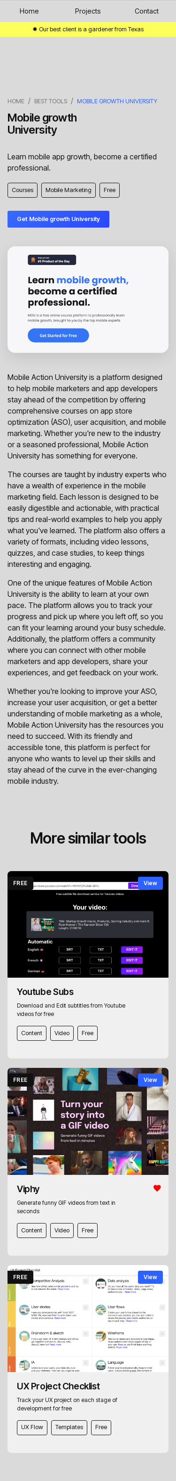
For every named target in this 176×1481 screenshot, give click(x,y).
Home (29, 11)
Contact (147, 11)
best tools (50, 101)
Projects (88, 11)
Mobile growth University (117, 101)
